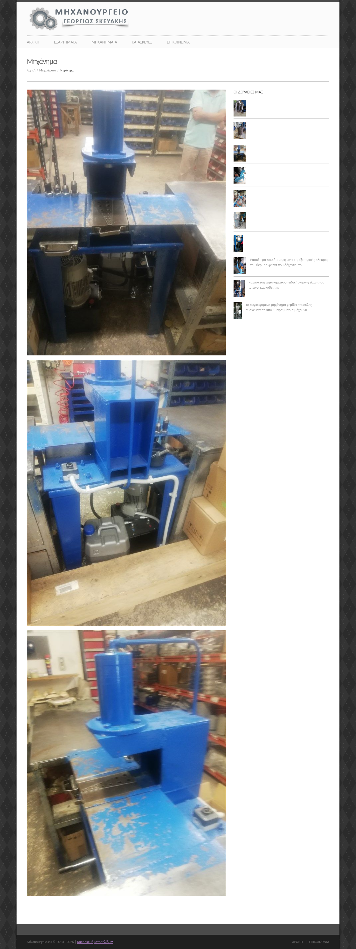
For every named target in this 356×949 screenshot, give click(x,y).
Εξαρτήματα (65, 42)
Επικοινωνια (178, 42)
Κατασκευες (142, 42)
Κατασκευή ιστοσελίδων (95, 942)
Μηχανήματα (104, 42)
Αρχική (33, 70)
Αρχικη (33, 42)
